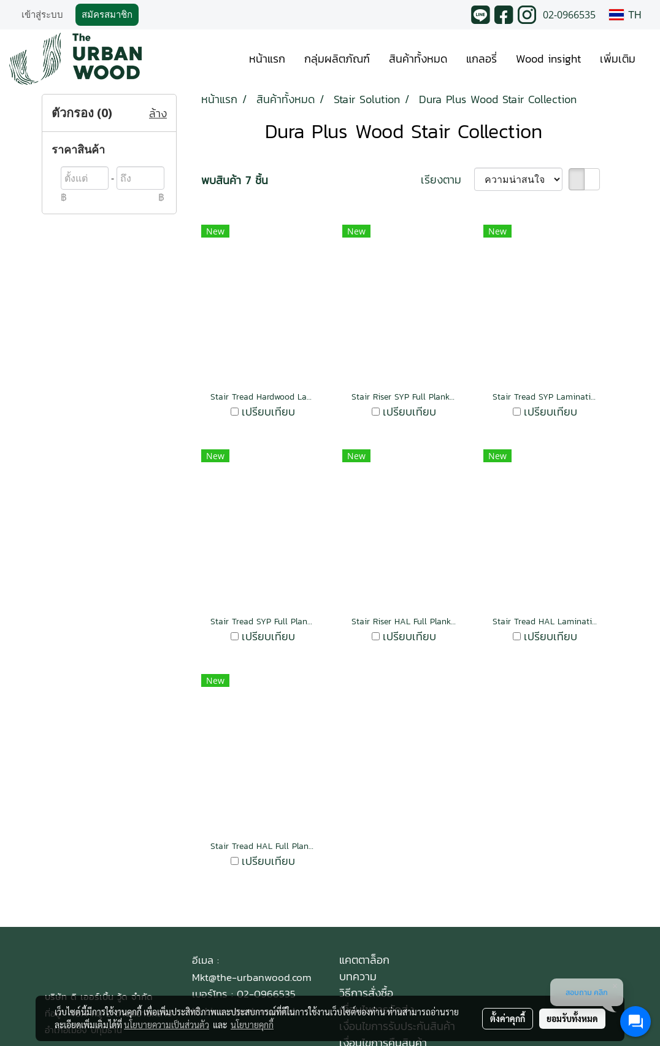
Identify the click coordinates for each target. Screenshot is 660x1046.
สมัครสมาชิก (107, 15)
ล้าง (158, 113)
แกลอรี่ (481, 58)
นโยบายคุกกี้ (252, 1024)
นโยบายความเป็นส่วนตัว (166, 1024)
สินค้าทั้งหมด (418, 58)
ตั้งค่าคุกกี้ (507, 1018)
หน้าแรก (267, 58)
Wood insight (548, 58)
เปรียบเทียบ (268, 411)
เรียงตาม (447, 179)
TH (625, 14)
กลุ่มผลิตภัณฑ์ (337, 58)
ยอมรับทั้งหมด (572, 1018)
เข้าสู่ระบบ (42, 15)
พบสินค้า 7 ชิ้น (234, 180)
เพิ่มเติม (617, 58)
